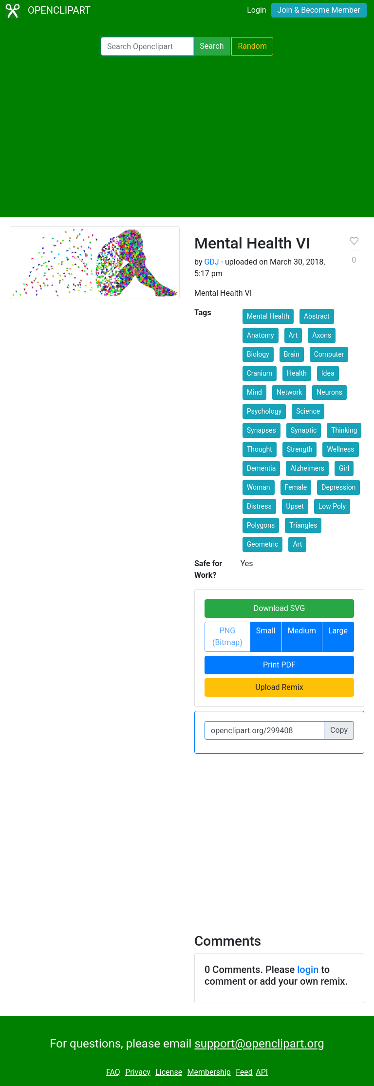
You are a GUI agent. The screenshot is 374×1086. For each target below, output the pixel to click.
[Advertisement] (187, 136)
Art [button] (293, 335)
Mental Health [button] (268, 316)
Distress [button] (259, 506)
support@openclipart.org (259, 1043)
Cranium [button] (259, 373)
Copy (339, 730)
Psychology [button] (264, 411)
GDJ (211, 262)
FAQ (113, 1072)
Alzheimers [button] (307, 468)
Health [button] (297, 373)
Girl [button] (344, 468)
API (262, 1072)
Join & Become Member (319, 10)
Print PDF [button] (279, 664)
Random (252, 46)
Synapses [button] (261, 430)
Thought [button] (259, 449)
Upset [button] (295, 506)
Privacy (137, 1072)
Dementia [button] (261, 468)
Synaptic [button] (304, 430)
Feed (244, 1072)
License (168, 1072)
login (307, 969)
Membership (208, 1072)
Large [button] (338, 630)
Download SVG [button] (279, 608)
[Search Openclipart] (147, 46)
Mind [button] (254, 392)
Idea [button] (328, 373)
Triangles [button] (303, 525)
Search (212, 46)
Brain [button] (291, 354)
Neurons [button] (329, 392)
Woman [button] (258, 487)
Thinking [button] (344, 430)
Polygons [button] (261, 525)
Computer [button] (329, 354)
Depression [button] (338, 487)
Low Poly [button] (332, 506)
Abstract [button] (317, 316)
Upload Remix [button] (279, 687)
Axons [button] (321, 335)
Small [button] (266, 630)
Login (256, 10)
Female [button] (296, 487)
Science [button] (308, 411)
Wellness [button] (340, 449)
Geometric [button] (263, 544)
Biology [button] (258, 354)
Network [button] (289, 392)
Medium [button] (302, 630)
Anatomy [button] (260, 335)
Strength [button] (300, 449)
